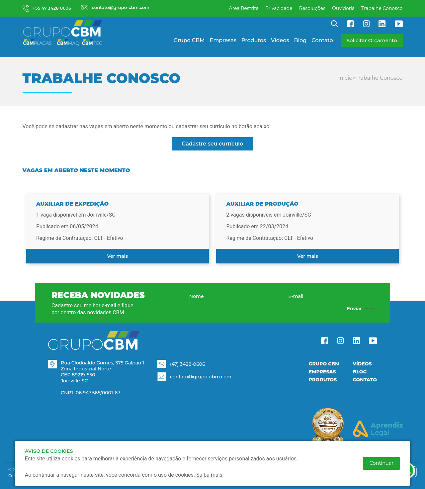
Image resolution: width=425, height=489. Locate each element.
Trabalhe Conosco (381, 8)
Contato (322, 40)
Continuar (382, 463)
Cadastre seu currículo (212, 144)
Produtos (253, 40)
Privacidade (279, 8)
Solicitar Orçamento (372, 40)
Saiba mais (209, 475)
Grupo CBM (189, 40)
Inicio (345, 78)
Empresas (223, 40)
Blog (300, 40)
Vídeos (280, 40)
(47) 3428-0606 (187, 364)
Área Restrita (244, 8)
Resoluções (312, 8)
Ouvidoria (343, 8)
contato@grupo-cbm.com (200, 377)
